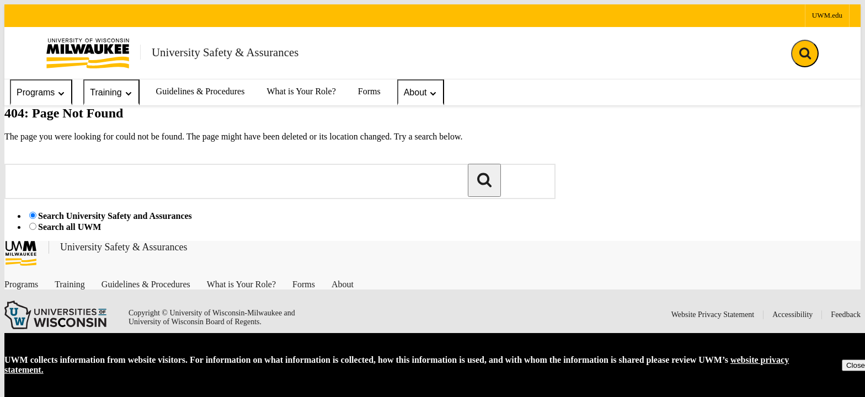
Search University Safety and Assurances (115, 216)
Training (111, 93)
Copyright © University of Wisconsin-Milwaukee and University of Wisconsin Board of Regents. (212, 317)
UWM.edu (827, 15)
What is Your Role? (300, 91)
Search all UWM (69, 227)
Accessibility (792, 314)
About (421, 93)
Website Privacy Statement (713, 314)
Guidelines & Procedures (200, 91)
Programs (41, 93)
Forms (369, 91)
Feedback (846, 314)
